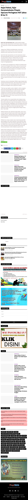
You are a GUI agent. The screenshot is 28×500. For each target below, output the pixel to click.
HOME (4, 496)
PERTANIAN (9, 445)
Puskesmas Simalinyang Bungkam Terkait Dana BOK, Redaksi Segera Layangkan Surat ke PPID (20, 400)
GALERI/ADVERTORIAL (5, 435)
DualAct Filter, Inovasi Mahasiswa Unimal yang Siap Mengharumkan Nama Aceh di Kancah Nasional (20, 368)
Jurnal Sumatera (4, 220)
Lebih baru (3, 214)
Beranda (2, 5)
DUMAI (18, 433)
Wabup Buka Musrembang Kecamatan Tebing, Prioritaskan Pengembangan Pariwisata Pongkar (20, 389)
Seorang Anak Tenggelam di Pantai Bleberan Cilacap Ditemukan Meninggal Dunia (14, 258)
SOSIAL (3, 450)
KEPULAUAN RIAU (23, 437)
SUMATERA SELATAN (15, 450)
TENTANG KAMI (14, 498)
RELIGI (3, 448)
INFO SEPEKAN (4, 437)
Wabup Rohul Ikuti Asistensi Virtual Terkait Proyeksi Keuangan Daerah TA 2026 (20, 169)
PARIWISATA (4, 443)
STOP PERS (8, 450)
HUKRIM (18, 435)
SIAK (25, 448)
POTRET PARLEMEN (5, 447)
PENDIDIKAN (22, 443)
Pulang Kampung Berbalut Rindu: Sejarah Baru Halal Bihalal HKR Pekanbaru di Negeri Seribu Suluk (20, 179)
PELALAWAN (16, 443)
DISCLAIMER (23, 496)
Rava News (3, 221)
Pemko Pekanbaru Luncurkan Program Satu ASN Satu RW (20, 378)
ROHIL (7, 448)
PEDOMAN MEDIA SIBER (15, 496)
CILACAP (16, 431)
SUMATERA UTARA (5, 452)
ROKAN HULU (7, 5)
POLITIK (14, 445)
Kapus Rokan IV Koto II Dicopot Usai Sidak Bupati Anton (20, 357)
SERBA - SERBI (19, 448)
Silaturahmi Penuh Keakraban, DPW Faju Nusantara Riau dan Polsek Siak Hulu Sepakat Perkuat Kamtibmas (16, 253)
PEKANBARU (10, 443)
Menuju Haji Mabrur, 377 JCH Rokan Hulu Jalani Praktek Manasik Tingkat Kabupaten (20, 158)
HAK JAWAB (13, 435)
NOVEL (3, 441)
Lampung (9, 439)
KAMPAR (16, 437)
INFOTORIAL (11, 437)
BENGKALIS (4, 431)
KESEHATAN (4, 439)
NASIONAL (22, 439)
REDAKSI (8, 496)
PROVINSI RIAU (22, 447)
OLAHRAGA (18, 441)
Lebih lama (25, 214)
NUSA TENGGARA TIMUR (10, 441)
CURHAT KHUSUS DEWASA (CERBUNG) (8, 433)
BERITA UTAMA (10, 431)
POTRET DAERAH (21, 445)
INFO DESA (24, 435)
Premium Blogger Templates (19, 494)
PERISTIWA (3, 445)
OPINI (23, 441)
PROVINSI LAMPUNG (13, 447)
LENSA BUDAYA (15, 439)
